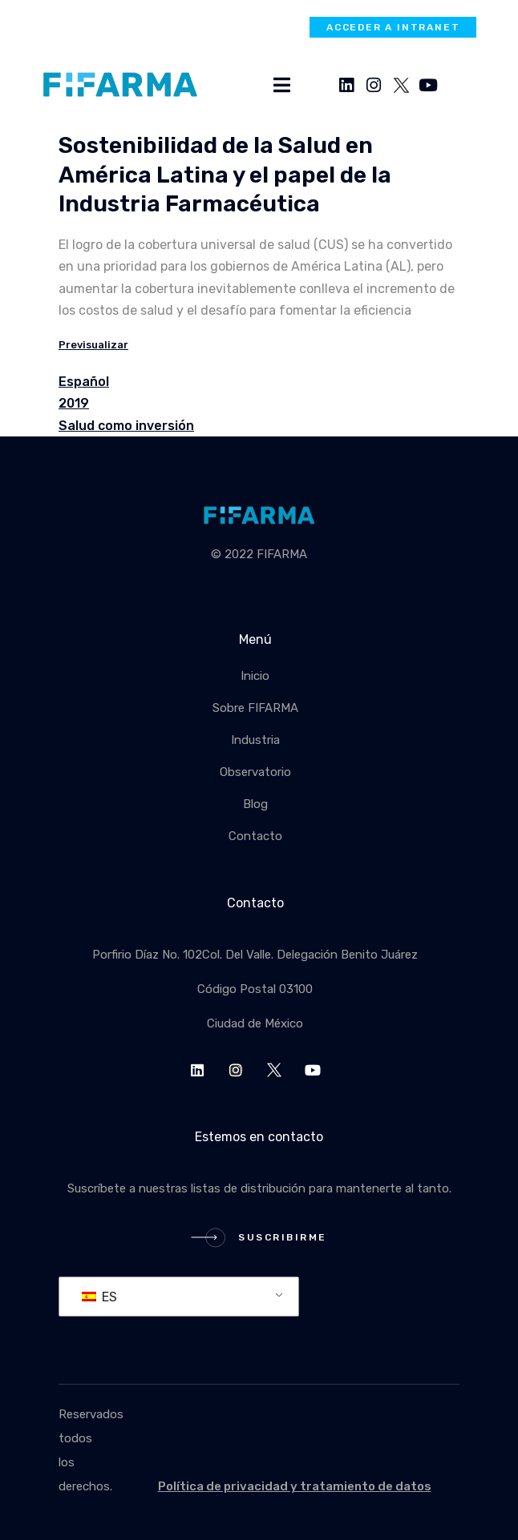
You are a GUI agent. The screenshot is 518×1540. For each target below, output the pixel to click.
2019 (74, 403)
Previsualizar (93, 345)
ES (99, 1297)
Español (84, 381)
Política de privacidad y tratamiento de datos (294, 1486)
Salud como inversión (126, 425)
